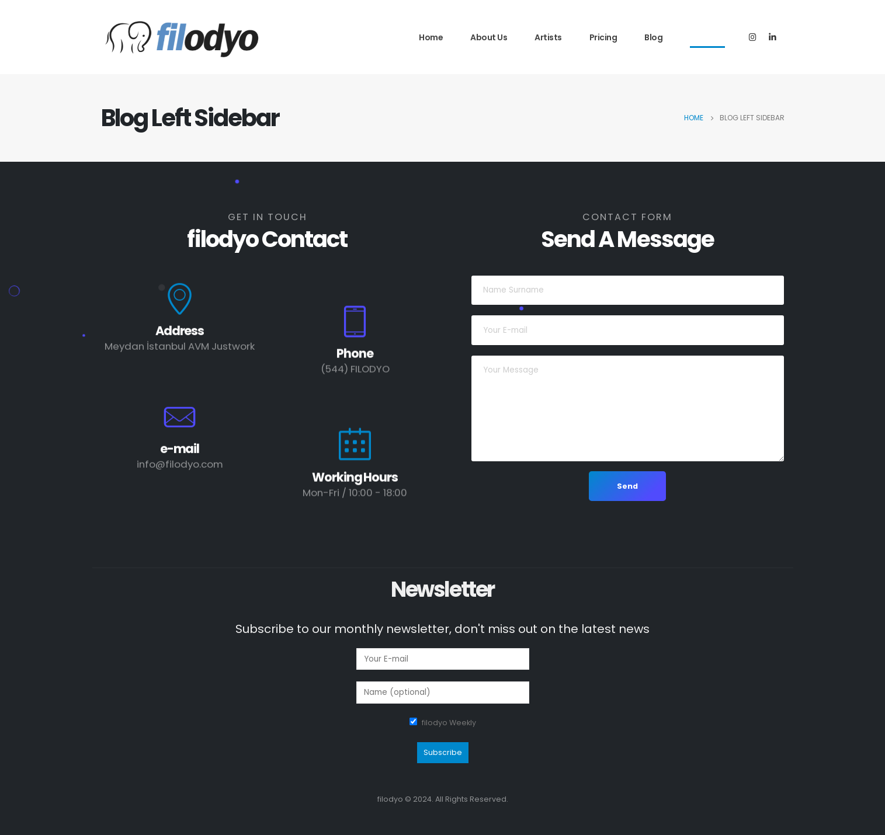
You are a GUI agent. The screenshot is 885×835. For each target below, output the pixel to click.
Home (431, 37)
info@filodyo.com (180, 466)
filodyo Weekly (449, 723)
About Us (488, 37)
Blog (653, 37)
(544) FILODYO (355, 371)
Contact (707, 37)
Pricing (603, 37)
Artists (548, 37)
